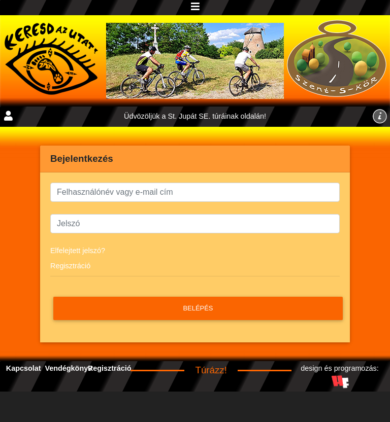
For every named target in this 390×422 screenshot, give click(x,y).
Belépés (198, 308)
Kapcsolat (23, 368)
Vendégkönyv (68, 368)
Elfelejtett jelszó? (77, 251)
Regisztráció (70, 266)
